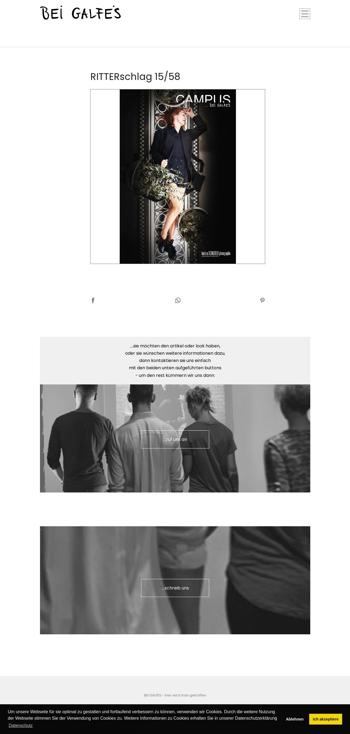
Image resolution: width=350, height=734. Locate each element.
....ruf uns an (175, 439)
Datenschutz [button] (21, 725)
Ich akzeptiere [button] (326, 719)
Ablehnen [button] (295, 719)
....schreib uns (175, 588)
